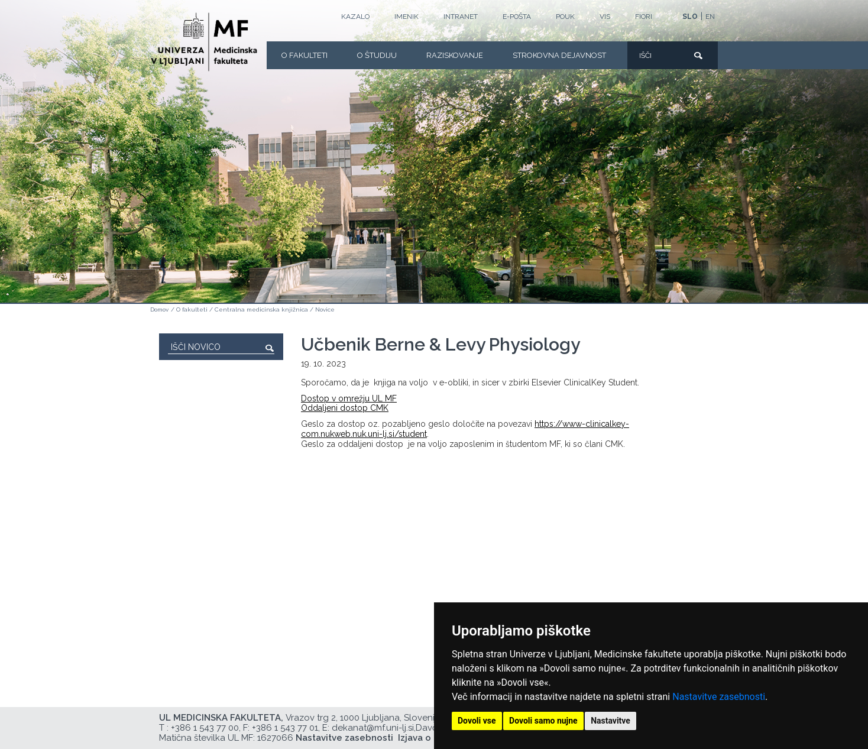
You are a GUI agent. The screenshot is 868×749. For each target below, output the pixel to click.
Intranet (460, 16)
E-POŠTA (517, 16)
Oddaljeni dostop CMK (344, 408)
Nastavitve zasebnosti (718, 696)
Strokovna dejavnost (559, 55)
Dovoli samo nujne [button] (543, 720)
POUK (565, 16)
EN (710, 16)
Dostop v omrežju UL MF (349, 398)
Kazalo (355, 16)
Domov (159, 309)
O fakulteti (304, 55)
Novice (325, 309)
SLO (690, 16)
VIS (605, 16)
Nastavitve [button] (610, 720)
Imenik (406, 16)
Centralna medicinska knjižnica (261, 309)
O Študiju (377, 55)
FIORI (643, 16)
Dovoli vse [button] (477, 720)
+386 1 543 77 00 (205, 727)
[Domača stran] (204, 42)
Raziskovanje (454, 55)
